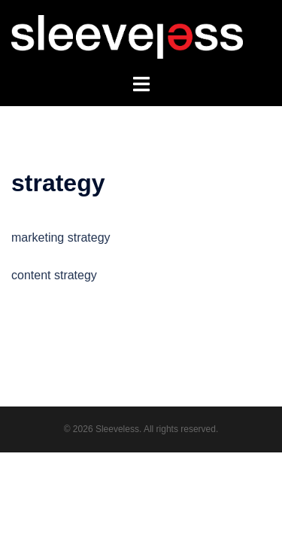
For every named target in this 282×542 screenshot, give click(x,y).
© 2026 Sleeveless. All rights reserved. (141, 429)
